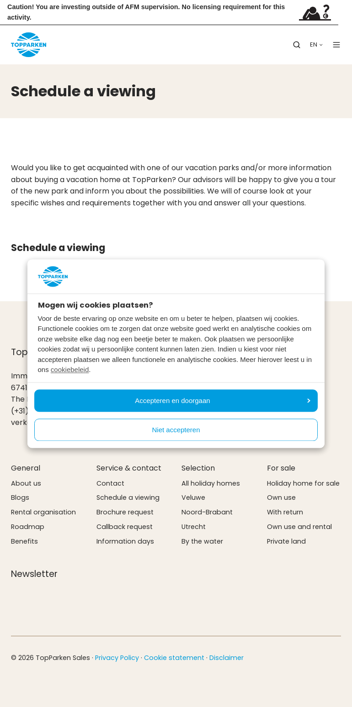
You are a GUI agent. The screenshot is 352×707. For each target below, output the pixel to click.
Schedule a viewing (128, 497)
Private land (286, 541)
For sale (281, 468)
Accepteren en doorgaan (222, 400)
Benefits (24, 541)
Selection (198, 468)
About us (26, 483)
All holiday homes (210, 483)
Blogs (20, 497)
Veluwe (193, 497)
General (25, 468)
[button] (296, 44)
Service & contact (128, 468)
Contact (110, 483)
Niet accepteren (176, 430)
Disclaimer (226, 657)
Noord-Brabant (207, 512)
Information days (125, 541)
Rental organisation (43, 512)
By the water (202, 541)
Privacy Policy (117, 657)
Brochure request (125, 512)
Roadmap (27, 526)
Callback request (124, 526)
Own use (281, 497)
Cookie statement (174, 657)
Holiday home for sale (303, 483)
